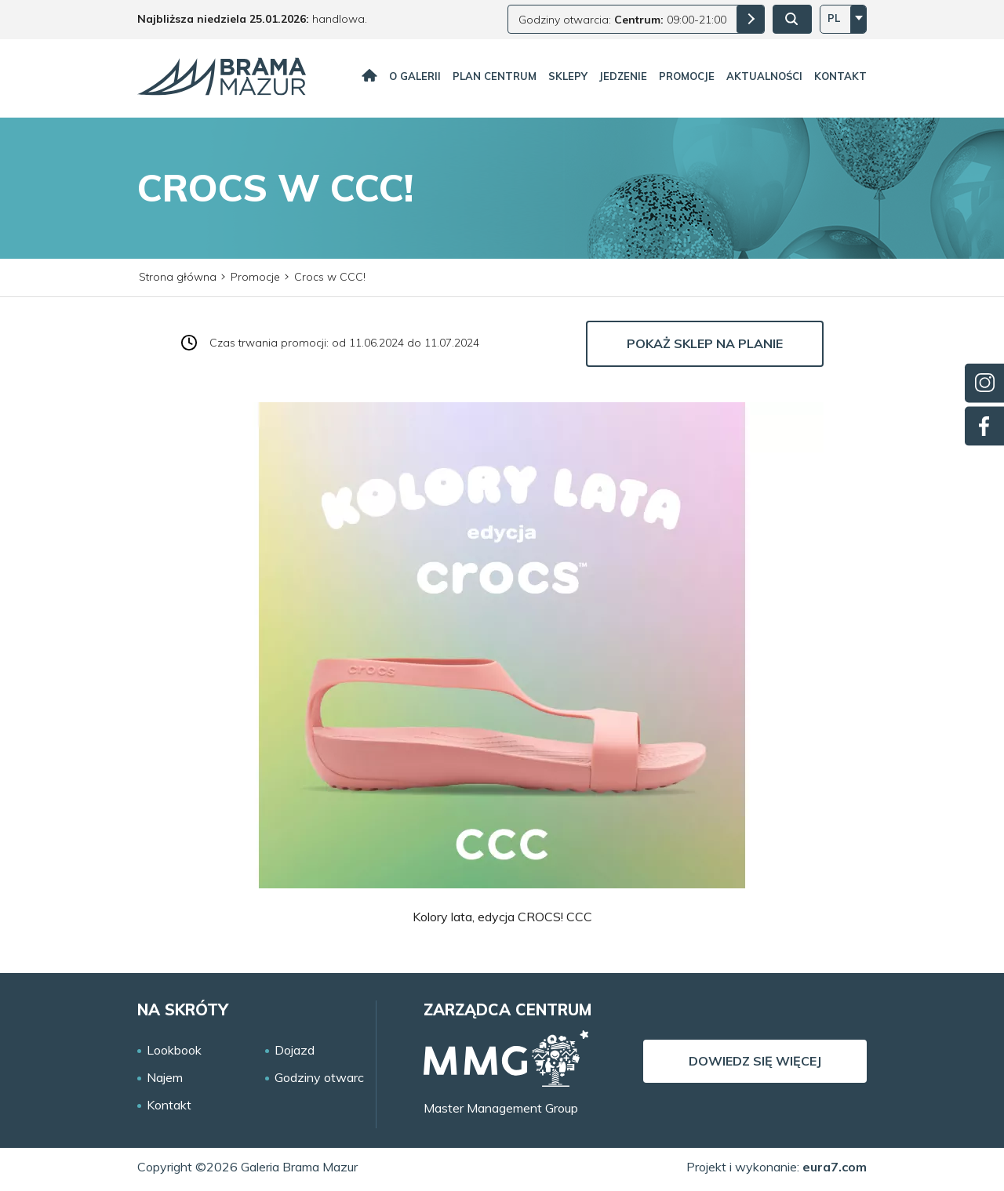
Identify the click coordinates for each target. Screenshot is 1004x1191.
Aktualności (764, 76)
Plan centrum (495, 76)
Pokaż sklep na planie (705, 343)
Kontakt (840, 76)
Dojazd (295, 1050)
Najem (165, 1077)
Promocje (687, 76)
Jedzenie (623, 76)
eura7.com (834, 1167)
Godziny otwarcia (324, 1077)
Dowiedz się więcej (755, 1061)
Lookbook (174, 1050)
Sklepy (567, 76)
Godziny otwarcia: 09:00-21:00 (622, 20)
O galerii (415, 76)
